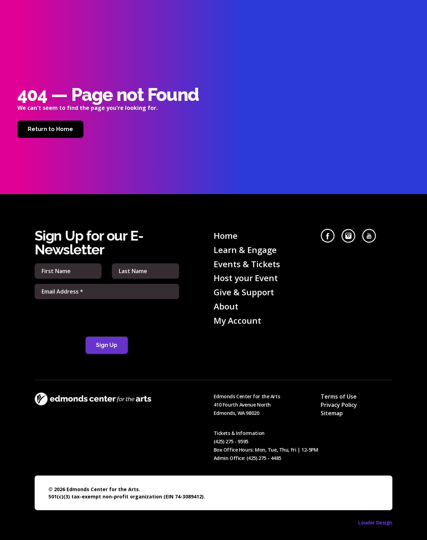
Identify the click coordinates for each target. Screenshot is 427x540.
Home (226, 235)
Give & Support (244, 292)
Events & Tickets (247, 264)
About (226, 306)
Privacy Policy (339, 405)
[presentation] (106, 317)
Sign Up (106, 345)
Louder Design (375, 522)
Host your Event (246, 278)
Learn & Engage (245, 249)
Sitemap (332, 413)
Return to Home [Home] (50, 129)
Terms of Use (339, 396)
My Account (237, 320)
